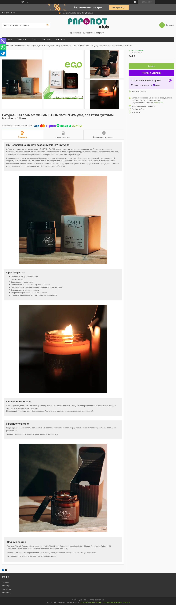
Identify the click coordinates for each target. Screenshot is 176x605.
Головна (8, 39)
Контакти (60, 39)
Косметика (20, 45)
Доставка (46, 39)
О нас (34, 39)
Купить (151, 66)
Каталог (5, 582)
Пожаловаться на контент (91, 602)
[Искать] (47, 25)
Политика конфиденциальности (117, 602)
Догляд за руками (35, 45)
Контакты (6, 589)
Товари (20, 39)
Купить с (151, 73)
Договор (5, 585)
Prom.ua (100, 600)
